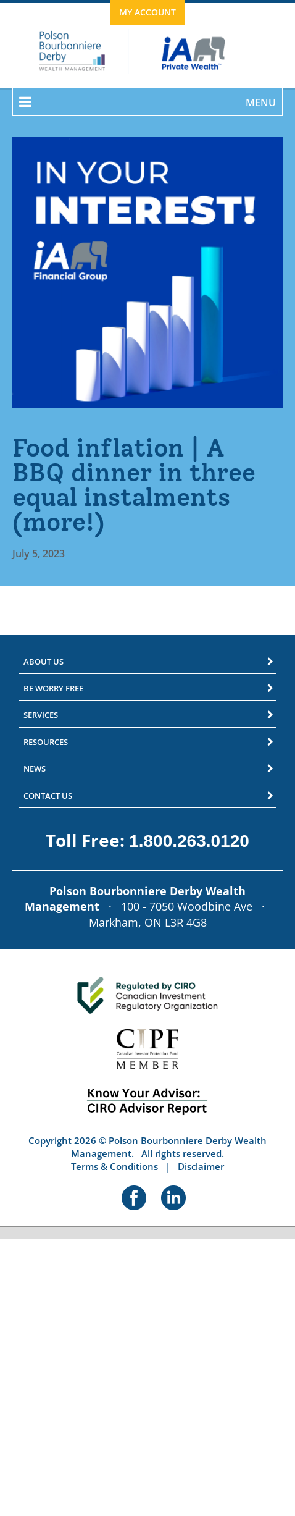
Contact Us (47, 795)
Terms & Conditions (114, 1166)
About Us (43, 661)
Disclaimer (201, 1166)
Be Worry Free (53, 688)
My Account (147, 12)
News (34, 768)
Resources (45, 741)
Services (40, 714)
